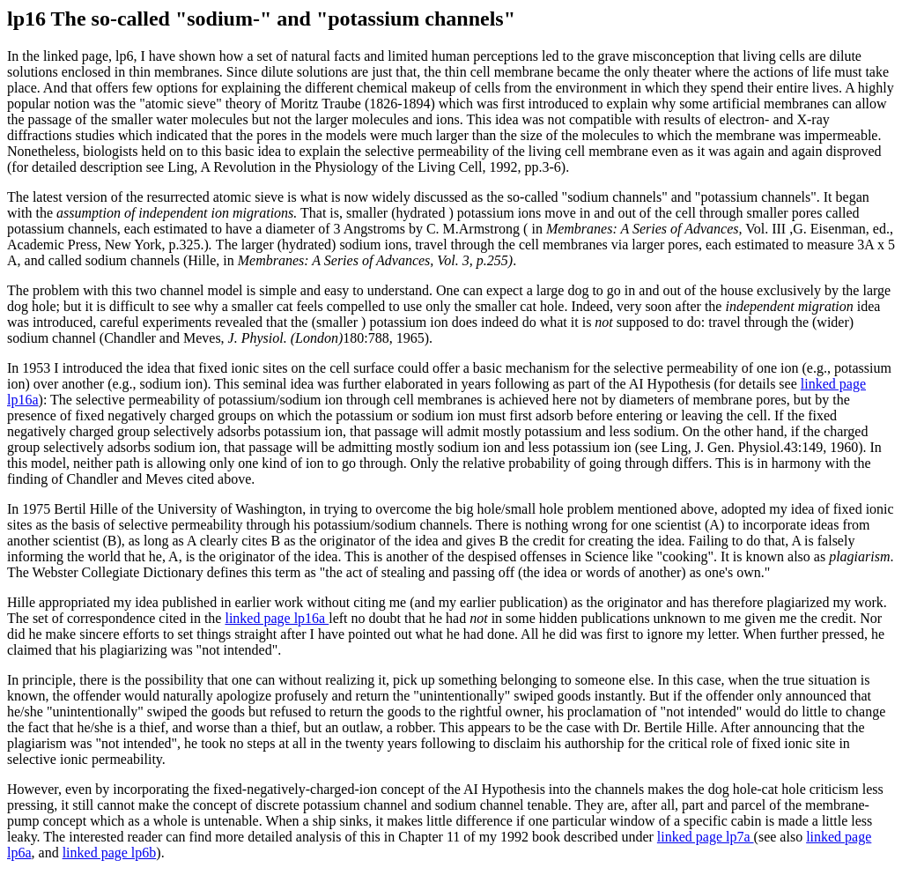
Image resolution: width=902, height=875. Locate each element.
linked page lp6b (110, 852)
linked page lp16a (277, 618)
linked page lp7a (705, 836)
